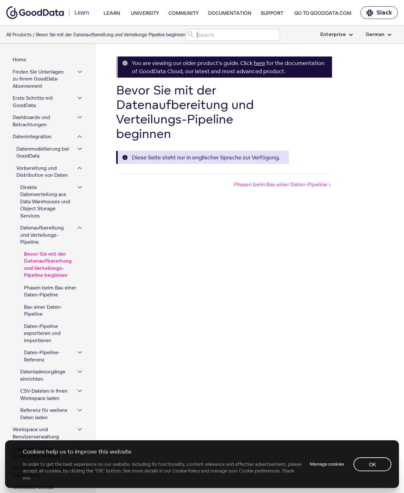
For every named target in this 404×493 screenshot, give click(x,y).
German (378, 34)
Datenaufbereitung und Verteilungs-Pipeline (42, 200)
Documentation (229, 13)
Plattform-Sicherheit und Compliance (41, 436)
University (145, 13)
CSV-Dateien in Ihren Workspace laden (44, 359)
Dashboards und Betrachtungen (31, 85)
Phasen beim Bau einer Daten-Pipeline (50, 256)
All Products (19, 34)
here (259, 63)
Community (184, 13)
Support (272, 13)
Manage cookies (326, 464)
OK (372, 464)
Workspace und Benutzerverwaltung (36, 398)
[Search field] (232, 35)
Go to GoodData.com (322, 13)
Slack (379, 12)
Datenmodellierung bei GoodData (42, 117)
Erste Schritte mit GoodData (33, 66)
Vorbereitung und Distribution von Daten (42, 136)
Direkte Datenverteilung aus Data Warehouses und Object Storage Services (45, 166)
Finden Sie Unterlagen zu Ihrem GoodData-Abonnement (41, 44)
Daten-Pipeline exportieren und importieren (42, 298)
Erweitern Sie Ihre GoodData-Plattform (36, 417)
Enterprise (336, 34)
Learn (112, 13)
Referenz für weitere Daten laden (43, 378)
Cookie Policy (186, 471)
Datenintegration (32, 101)
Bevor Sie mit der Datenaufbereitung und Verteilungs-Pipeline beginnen (48, 230)
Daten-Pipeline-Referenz (42, 321)
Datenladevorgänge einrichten (42, 340)
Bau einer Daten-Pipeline (43, 275)
